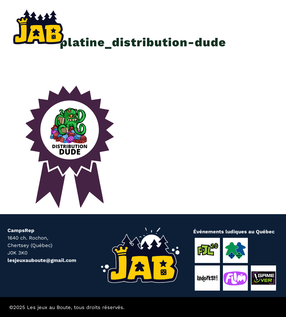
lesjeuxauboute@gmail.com (41, 260)
